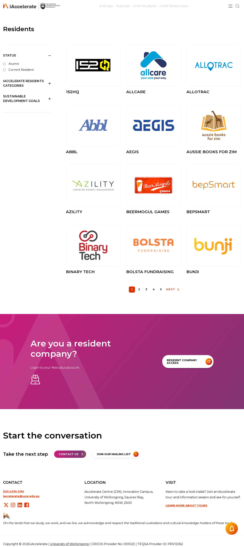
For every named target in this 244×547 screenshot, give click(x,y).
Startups (106, 6)
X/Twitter (6, 505)
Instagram (13, 505)
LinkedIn (20, 505)
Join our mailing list (114, 454)
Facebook (27, 505)
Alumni (11, 64)
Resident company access (182, 361)
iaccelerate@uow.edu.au (21, 496)
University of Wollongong (69, 544)
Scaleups (123, 6)
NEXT (170, 289)
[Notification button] (232, 528)
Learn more (186, 505)
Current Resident (18, 69)
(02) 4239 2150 (13, 491)
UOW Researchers (174, 6)
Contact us (69, 454)
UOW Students (145, 6)
